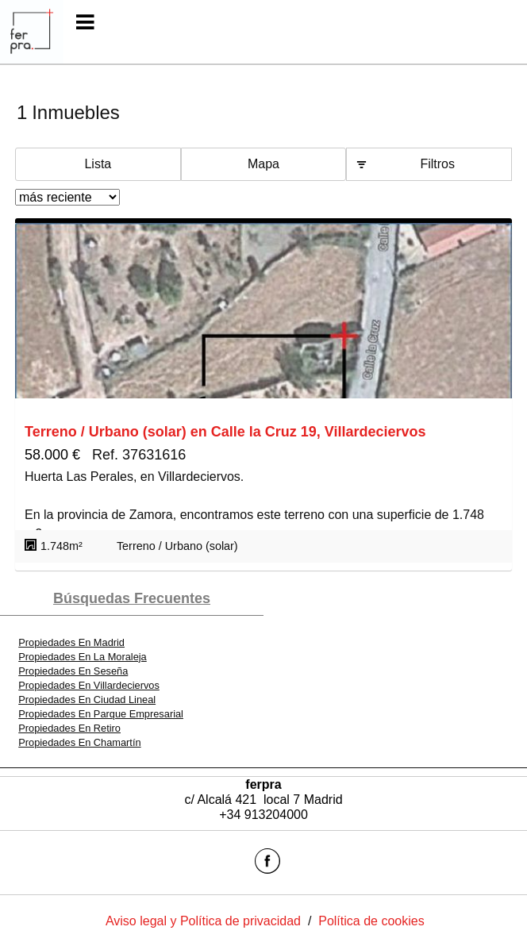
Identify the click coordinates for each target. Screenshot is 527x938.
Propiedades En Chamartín (79, 742)
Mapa (263, 164)
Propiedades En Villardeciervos (89, 685)
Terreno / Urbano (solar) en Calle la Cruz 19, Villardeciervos (225, 432)
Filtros (437, 164)
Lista (97, 164)
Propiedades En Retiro (69, 728)
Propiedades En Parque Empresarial (100, 714)
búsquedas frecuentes (131, 598)
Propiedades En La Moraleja (82, 657)
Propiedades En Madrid (71, 642)
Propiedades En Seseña (73, 671)
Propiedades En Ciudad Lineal (87, 699)
